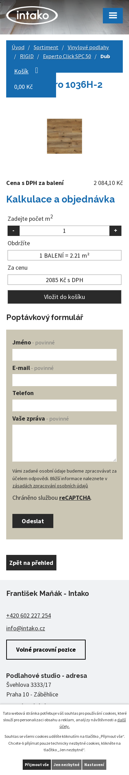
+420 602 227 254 (28, 615)
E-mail (33, 368)
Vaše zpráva (40, 418)
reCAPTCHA (74, 498)
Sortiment (46, 47)
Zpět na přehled (31, 563)
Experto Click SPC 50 (67, 56)
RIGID (27, 56)
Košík (21, 71)
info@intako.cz (25, 628)
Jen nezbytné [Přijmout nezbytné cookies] (66, 764)
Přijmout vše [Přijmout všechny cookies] (37, 764)
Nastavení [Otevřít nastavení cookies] (94, 764)
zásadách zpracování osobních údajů (50, 486)
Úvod (18, 47)
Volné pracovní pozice (46, 649)
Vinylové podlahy (88, 47)
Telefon (23, 393)
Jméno (33, 342)
